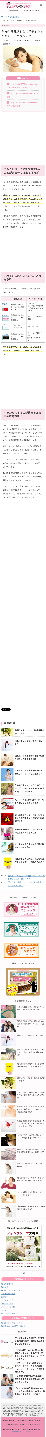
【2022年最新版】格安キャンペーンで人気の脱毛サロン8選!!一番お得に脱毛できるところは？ (30, 1391)
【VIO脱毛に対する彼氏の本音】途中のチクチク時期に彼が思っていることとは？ (29, 1379)
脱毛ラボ (5, 315)
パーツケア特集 (7, 1303)
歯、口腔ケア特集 (8, 1313)
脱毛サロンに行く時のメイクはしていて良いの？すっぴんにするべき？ (31, 1179)
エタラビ (5, 334)
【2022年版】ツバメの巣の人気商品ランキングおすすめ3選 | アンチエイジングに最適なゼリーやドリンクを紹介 (30, 1354)
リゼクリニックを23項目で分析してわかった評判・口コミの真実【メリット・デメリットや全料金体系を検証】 (30, 1367)
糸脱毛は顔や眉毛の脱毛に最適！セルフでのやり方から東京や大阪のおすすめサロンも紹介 (31, 1123)
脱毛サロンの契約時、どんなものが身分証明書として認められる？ (31, 1065)
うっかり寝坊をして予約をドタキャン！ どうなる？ (31, 1193)
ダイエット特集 (7, 1300)
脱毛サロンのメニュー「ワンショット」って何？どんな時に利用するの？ (31, 1052)
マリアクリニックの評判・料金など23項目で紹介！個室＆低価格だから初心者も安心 (30, 1340)
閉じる (26, 78)
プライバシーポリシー (27, 1431)
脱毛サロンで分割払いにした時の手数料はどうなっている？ (31, 1164)
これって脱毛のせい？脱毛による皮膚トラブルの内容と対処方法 (31, 1008)
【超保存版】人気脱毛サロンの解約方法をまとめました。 (31, 1207)
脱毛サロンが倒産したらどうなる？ (31, 1035)
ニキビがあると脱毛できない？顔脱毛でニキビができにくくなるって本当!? (31, 1095)
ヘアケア (4, 1310)
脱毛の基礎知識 (7, 1284)
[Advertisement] (23, 138)
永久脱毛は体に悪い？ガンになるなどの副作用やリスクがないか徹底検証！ (29, 817)
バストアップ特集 (8, 1307)
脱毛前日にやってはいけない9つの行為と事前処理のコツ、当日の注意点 (31, 1023)
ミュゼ (4, 324)
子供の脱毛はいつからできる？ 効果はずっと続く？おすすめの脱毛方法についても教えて (30, 788)
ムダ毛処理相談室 (8, 1293)
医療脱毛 (4, 1297)
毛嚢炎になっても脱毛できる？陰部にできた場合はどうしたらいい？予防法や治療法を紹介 (31, 1109)
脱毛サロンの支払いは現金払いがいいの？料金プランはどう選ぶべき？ (31, 1150)
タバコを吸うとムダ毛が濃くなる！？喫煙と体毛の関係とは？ (29, 1136)
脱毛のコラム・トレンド (10, 1290)
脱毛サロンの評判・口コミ (11, 1323)
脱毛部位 (4, 1287)
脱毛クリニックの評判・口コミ (13, 1326)
